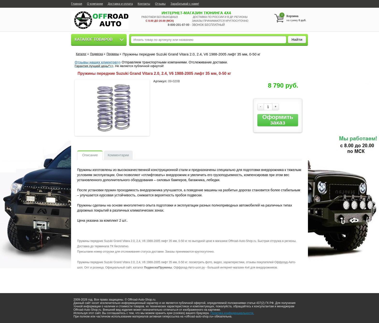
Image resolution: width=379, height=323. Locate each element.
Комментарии (118, 155)
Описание (90, 155)
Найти (297, 39)
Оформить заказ (277, 120)
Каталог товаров (94, 39)
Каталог (81, 54)
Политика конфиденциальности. (232, 313)
